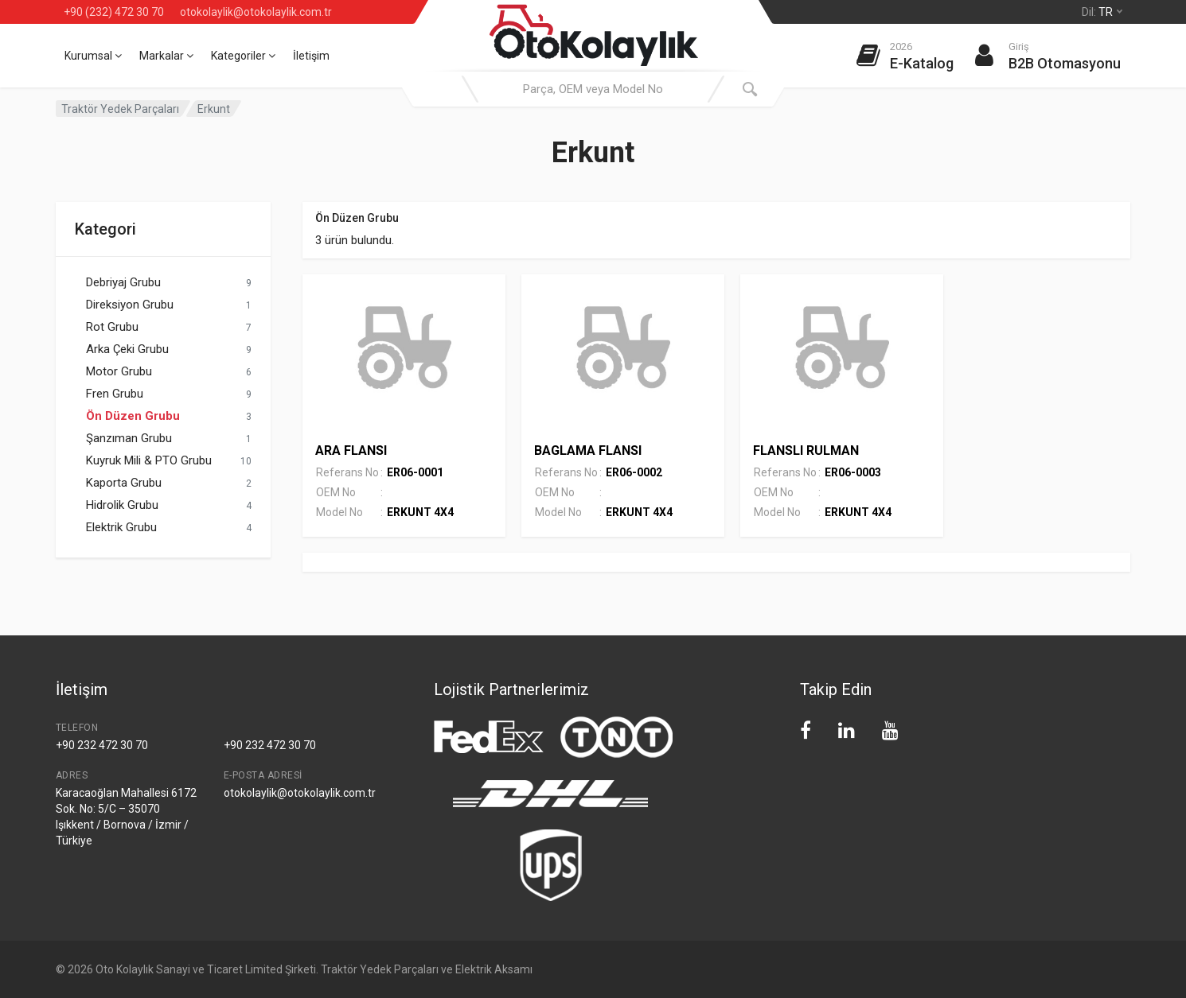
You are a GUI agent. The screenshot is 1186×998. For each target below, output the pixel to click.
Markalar (166, 55)
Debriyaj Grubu (123, 282)
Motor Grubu (119, 371)
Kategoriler (243, 55)
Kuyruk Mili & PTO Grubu (149, 460)
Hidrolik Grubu (122, 505)
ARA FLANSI (351, 450)
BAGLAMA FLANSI (588, 450)
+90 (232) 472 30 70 (114, 11)
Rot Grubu (112, 327)
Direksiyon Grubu (130, 304)
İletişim (311, 55)
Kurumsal (93, 55)
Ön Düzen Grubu (133, 416)
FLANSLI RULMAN (806, 450)
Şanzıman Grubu (129, 438)
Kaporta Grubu (124, 483)
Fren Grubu (114, 393)
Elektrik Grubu (121, 527)
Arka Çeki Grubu (127, 349)
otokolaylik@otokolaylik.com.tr (256, 11)
